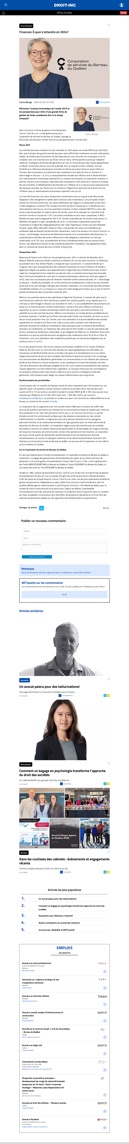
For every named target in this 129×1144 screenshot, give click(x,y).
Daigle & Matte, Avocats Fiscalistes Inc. (35, 1126)
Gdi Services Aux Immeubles (31, 1095)
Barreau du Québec (28, 970)
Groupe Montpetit (28, 1020)
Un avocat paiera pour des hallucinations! (57, 898)
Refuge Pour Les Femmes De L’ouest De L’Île (37, 1069)
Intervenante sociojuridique (34, 1061)
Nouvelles (25, 680)
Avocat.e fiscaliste (30, 1119)
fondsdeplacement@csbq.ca (31, 398)
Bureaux (24, 852)
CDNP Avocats (27, 988)
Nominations (26, 764)
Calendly (53, 401)
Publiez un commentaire (37, 557)
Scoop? (123, 12)
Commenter (67, 784)
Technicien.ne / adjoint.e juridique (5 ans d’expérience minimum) (40, 981)
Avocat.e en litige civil (32, 1045)
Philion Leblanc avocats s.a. (31, 1037)
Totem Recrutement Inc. (30, 1001)
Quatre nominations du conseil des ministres (59, 922)
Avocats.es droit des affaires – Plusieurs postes (44, 1102)
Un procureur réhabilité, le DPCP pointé (56, 929)
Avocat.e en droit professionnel (36, 963)
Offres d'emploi (64, 12)
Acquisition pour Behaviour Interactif (56, 915)
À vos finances (26, 25)
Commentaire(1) (67, 695)
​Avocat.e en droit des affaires (35, 996)
